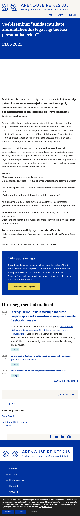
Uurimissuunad (16, 480)
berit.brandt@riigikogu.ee (14, 422)
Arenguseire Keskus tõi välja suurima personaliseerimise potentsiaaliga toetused (41, 357)
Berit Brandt (8, 416)
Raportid (13, 486)
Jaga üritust (66, 394)
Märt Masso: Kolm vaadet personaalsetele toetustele (39, 370)
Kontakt (13, 468)
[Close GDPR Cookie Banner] (44, 512)
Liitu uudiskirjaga (24, 286)
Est (50, 15)
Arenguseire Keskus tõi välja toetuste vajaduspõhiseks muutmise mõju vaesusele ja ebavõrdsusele (43, 316)
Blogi (15, 375)
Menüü (73, 15)
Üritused (13, 491)
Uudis (15, 349)
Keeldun (20, 512)
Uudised (13, 474)
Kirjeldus (11, 403)
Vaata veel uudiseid (66, 381)
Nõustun (8, 512)
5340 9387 (7, 425)
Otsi (60, 15)
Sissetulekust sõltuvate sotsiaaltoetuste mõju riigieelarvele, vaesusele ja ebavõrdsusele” (42, 330)
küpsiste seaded (45, 507)
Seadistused (34, 512)
